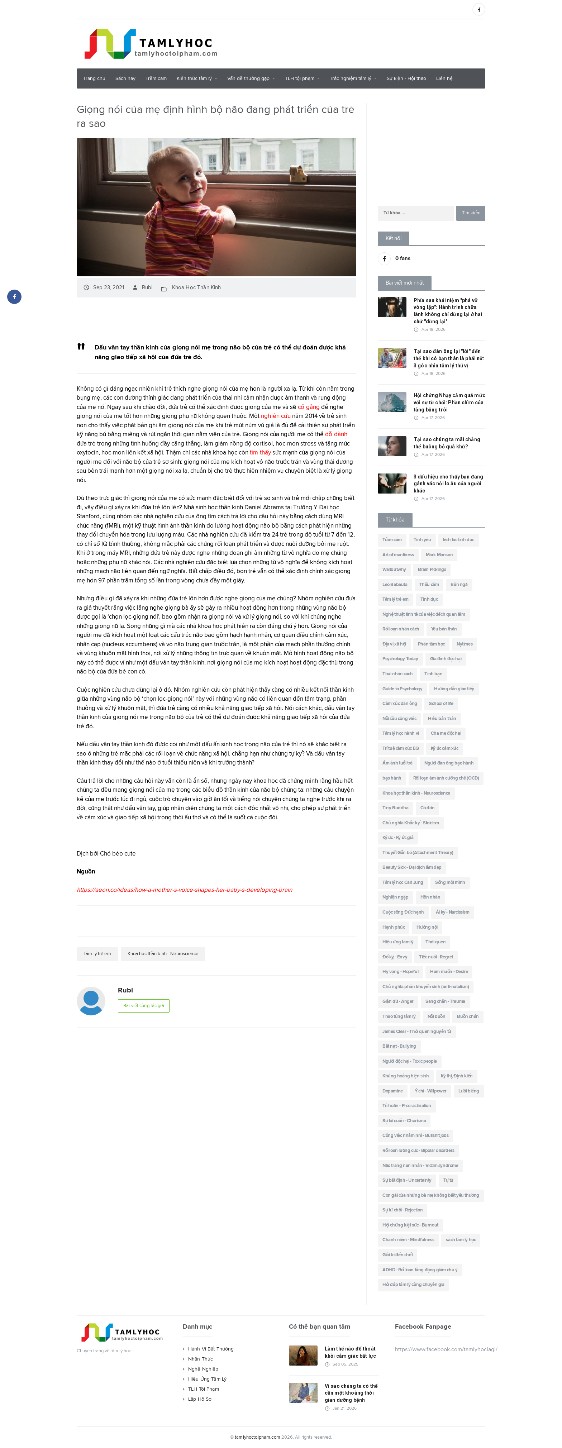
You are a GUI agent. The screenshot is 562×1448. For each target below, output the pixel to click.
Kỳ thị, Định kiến (457, 1076)
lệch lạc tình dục (458, 540)
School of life (441, 703)
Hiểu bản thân (442, 718)
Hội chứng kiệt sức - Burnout (410, 1225)
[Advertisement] (354, 43)
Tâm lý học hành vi (400, 733)
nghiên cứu (275, 416)
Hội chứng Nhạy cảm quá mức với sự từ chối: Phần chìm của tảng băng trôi (449, 402)
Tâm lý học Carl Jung (402, 882)
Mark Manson (439, 555)
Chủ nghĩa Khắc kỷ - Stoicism (410, 823)
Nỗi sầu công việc (399, 718)
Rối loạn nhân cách (400, 629)
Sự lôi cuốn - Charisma (404, 1121)
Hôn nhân (430, 897)
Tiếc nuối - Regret (436, 957)
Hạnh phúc (393, 927)
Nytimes (464, 644)
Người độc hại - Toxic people (409, 1061)
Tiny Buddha (395, 808)
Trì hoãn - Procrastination (406, 1106)
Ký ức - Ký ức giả (397, 837)
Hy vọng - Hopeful (400, 972)
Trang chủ (94, 78)
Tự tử (448, 1180)
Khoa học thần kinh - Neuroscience (169, 953)
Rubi (142, 287)
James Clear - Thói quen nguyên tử (416, 1031)
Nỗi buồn (437, 1016)
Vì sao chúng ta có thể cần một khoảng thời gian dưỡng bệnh (351, 1393)
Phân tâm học (431, 644)
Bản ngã (459, 584)
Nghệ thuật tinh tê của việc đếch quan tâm (423, 614)
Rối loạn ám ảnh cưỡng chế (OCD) (446, 778)
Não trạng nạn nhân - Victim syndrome (420, 1165)
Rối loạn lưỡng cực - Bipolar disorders (418, 1150)
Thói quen (435, 942)
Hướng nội (426, 927)
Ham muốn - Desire (449, 972)
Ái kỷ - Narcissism (453, 912)
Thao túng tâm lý (399, 1016)
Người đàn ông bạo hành (448, 763)
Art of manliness (398, 555)
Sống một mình (450, 882)
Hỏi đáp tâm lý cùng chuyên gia (413, 1284)
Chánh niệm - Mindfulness (408, 1240)
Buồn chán (467, 1016)
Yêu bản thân (444, 629)
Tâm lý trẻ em (98, 953)
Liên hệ (444, 78)
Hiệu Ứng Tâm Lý (207, 1379)
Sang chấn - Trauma (445, 1001)
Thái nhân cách (397, 674)
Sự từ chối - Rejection (402, 1210)
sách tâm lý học (461, 1240)
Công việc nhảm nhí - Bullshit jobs (415, 1135)
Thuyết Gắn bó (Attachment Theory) (417, 853)
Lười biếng (468, 1091)
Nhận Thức (200, 1359)
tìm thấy (260, 452)
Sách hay (125, 78)
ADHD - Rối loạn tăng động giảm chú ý (420, 1270)
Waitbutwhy (394, 569)
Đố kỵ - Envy (394, 957)
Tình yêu (422, 540)
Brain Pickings (432, 569)
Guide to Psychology (402, 689)
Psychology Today (400, 659)
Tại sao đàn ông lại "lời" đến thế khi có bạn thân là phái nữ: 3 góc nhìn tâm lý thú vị (448, 358)
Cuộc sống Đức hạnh (403, 912)
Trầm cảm (156, 78)
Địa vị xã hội (394, 644)
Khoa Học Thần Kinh (196, 287)
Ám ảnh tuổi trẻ (397, 763)
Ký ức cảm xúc (444, 748)
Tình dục (429, 599)
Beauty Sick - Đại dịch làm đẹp (412, 867)
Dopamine (392, 1091)
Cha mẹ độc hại (446, 733)
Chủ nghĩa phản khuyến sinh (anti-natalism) (425, 987)
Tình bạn (433, 674)
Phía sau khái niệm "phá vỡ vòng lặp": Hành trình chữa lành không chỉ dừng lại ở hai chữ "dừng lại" (447, 310)
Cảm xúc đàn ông (399, 703)
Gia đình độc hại (446, 659)
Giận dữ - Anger (398, 1001)
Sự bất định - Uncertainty (407, 1180)
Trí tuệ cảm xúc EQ (400, 748)
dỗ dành (336, 434)
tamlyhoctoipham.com (257, 1437)
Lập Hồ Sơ (199, 1399)
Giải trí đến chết (397, 1255)
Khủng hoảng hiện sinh (405, 1076)
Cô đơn (427, 808)
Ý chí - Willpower (431, 1091)
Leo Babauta (395, 584)
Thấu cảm (429, 584)
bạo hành (391, 778)
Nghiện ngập (395, 897)
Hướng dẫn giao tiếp (454, 689)
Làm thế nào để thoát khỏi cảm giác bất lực (350, 1352)
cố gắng (308, 406)
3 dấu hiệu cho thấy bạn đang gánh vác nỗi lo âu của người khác (448, 484)
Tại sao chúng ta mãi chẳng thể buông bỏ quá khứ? (446, 443)
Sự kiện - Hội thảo (406, 78)
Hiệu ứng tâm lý (398, 942)
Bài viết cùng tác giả (145, 1005)
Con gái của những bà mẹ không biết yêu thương (430, 1195)
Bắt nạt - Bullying (399, 1046)
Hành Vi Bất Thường (210, 1349)
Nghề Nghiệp (203, 1369)
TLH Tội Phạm (203, 1389)
